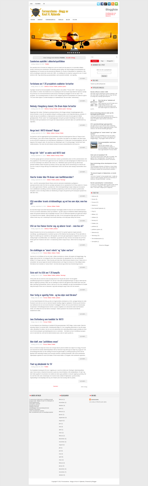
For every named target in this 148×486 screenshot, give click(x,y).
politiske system (62, 86)
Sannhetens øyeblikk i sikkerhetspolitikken (47, 61)
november (61, 402)
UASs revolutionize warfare (36, 410)
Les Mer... (83, 78)
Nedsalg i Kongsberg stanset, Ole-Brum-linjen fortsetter (53, 106)
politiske (58, 179)
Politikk (75, 19)
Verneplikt (94, 241)
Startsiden (55, 386)
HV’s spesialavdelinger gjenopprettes (101, 124)
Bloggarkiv (110, 61)
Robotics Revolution (34, 409)
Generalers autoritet (34, 403)
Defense (46, 86)
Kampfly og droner (34, 405)
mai (60, 426)
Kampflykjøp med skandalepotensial (39, 408)
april (60, 408)
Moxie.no (108, 16)
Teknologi (60, 19)
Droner (45, 253)
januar (60, 414)
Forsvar (33, 19)
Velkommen (37, 3)
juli (60, 448)
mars (60, 432)
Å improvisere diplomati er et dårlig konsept (41, 399)
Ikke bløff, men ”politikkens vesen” (44, 341)
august (61, 420)
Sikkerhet (40, 19)
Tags (102, 61)
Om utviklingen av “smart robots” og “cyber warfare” (52, 250)
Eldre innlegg (84, 386)
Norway (51, 109)
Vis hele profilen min (97, 402)
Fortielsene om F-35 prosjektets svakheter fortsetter (52, 83)
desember (61, 438)
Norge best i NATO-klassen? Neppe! (44, 130)
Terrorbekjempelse (50, 19)
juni (60, 423)
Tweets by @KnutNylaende (98, 84)
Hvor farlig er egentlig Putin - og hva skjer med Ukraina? (53, 295)
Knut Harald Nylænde (97, 208)
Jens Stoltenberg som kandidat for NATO (46, 319)
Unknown (95, 399)
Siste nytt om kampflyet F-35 (99, 155)
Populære (94, 61)
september (62, 417)
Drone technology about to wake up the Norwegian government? (102, 113)
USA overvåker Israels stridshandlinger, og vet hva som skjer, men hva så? (58, 202)
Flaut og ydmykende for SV (41, 364)
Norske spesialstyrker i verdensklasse (102, 183)
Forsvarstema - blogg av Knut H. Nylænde (55, 12)
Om (44, 3)
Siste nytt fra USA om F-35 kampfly (45, 272)
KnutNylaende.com (111, 13)
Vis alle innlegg (70, 57)
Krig (93, 211)
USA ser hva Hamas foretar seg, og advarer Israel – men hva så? (57, 226)
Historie (94, 205)
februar (61, 399)
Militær (68, 19)
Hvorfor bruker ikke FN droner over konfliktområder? (52, 177)
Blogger (107, 245)
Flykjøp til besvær (34, 406)
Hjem (31, 3)
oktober (61, 405)
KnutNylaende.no (110, 14)
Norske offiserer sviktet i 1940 (99, 92)
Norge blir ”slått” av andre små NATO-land (47, 152)
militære (53, 133)
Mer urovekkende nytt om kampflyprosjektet (41, 412)
